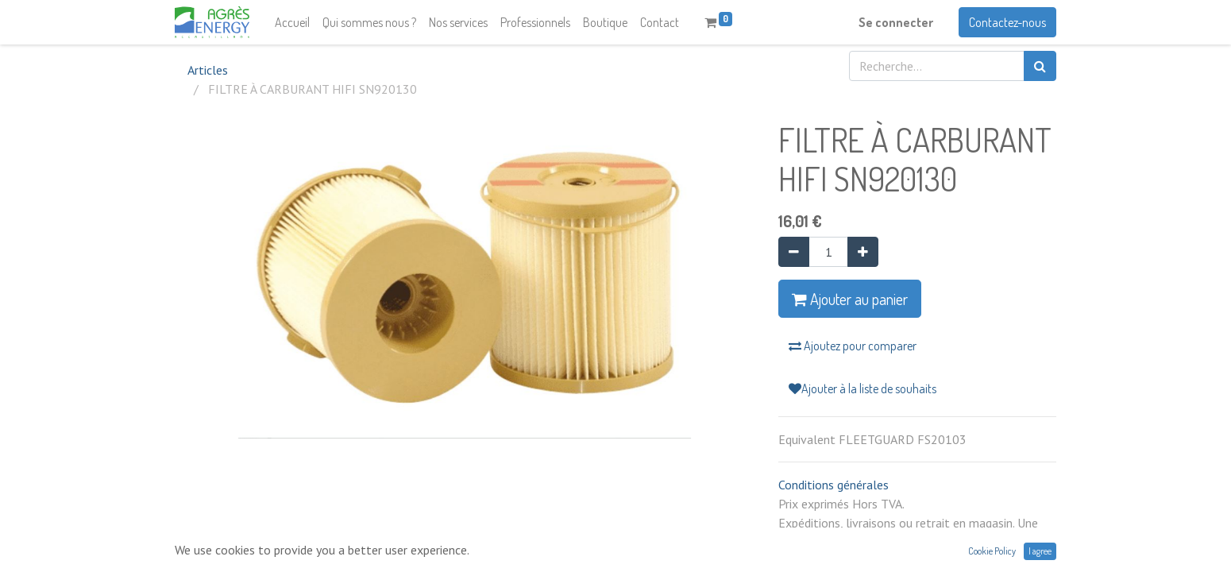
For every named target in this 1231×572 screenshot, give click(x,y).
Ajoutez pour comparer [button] (852, 346)
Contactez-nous (1007, 22)
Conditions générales (833, 485)
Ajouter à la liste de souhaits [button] (862, 388)
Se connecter (896, 22)
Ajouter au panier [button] (850, 298)
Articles (207, 70)
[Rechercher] (1040, 66)
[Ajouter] (862, 252)
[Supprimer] (793, 252)
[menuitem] (292, 22)
